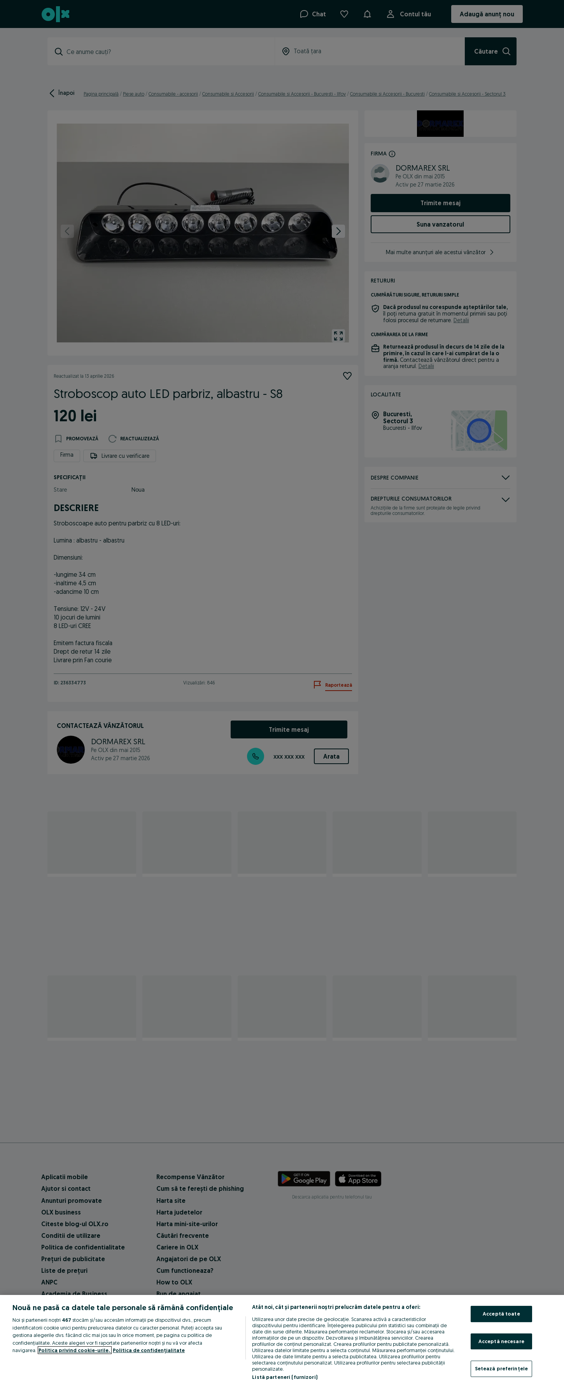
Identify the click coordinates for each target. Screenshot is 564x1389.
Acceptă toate (501, 1313)
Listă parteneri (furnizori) (284, 1377)
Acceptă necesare (501, 1341)
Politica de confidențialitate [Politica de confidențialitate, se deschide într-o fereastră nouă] (149, 1350)
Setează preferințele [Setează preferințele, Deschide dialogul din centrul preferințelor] (501, 1368)
